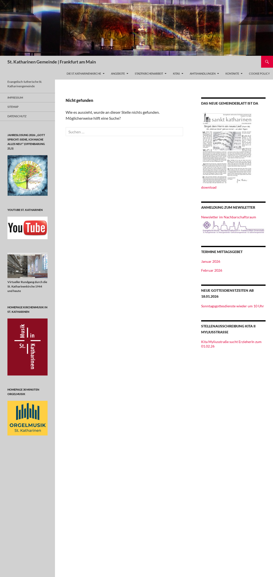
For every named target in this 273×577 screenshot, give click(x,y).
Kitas (176, 73)
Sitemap (13, 106)
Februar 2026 (211, 270)
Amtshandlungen (203, 73)
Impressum (15, 97)
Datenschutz (17, 116)
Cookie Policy (259, 73)
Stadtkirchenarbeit (149, 73)
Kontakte (232, 73)
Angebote (118, 73)
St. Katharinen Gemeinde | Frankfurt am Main (51, 61)
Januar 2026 (210, 261)
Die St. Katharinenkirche (84, 73)
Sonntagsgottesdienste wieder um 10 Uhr (232, 306)
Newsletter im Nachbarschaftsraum (228, 217)
